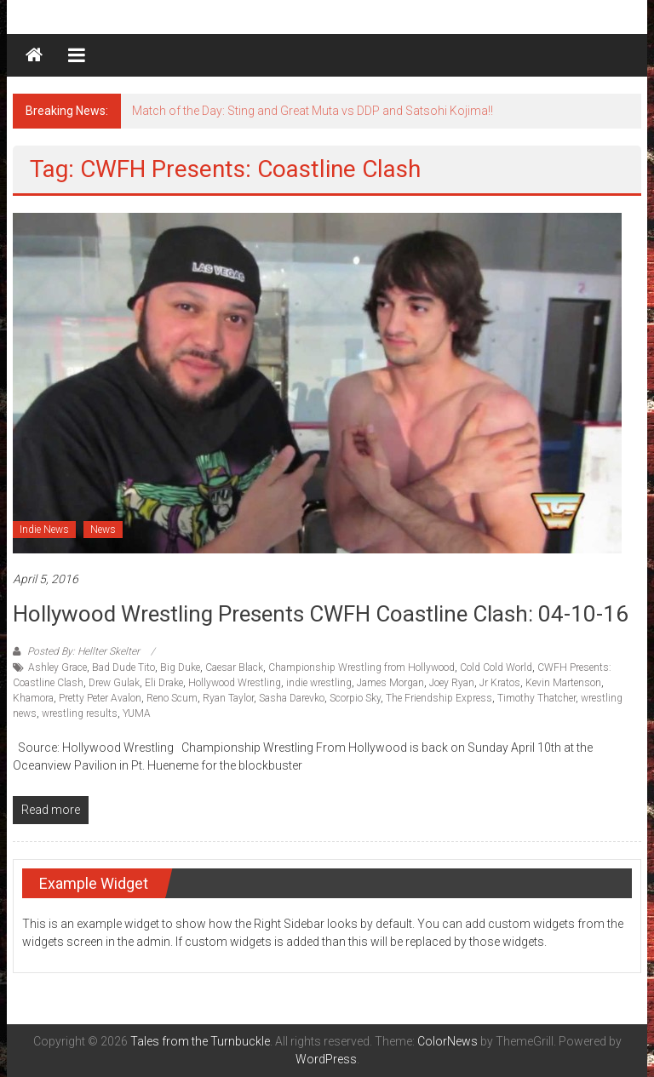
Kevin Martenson (563, 683)
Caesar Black (234, 667)
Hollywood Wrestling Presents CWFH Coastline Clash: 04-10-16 (320, 614)
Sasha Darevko (291, 698)
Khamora (33, 698)
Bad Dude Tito (123, 667)
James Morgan (390, 683)
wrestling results (80, 713)
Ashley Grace (57, 667)
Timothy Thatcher (536, 698)
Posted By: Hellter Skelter (83, 651)
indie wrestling (319, 683)
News (103, 530)
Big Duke (180, 667)
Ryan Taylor (228, 698)
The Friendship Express (439, 698)
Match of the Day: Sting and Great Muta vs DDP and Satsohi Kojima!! (312, 110)
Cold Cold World (496, 667)
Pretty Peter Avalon (100, 698)
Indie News (44, 530)
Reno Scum (172, 698)
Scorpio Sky (355, 698)
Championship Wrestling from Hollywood (361, 667)
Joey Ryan (451, 683)
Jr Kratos (499, 683)
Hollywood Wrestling (234, 683)
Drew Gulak (114, 683)
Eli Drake (164, 683)
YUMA (137, 713)
